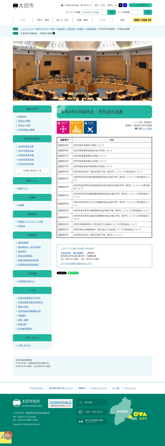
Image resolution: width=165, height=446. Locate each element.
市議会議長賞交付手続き (29, 298)
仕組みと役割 (24, 125)
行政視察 (32, 273)
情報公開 (22, 324)
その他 (32, 290)
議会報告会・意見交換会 (29, 247)
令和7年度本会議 (26, 151)
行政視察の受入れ (26, 281)
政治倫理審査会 (25, 329)
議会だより (32, 180)
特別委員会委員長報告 (28, 265)
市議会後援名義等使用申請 (30, 302)
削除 (53, 33)
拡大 (103, 5)
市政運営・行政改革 (66, 29)
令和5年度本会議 (26, 159)
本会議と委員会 (32, 138)
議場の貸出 (23, 307)
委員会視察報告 (25, 256)
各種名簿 (22, 116)
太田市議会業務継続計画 (29, 311)
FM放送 (21, 226)
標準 (96, 5)
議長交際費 (23, 243)
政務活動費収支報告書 (28, 260)
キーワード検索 (73, 12)
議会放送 (32, 214)
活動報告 (32, 235)
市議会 (80, 29)
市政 (52, 29)
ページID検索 (123, 12)
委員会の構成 (24, 121)
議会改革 (22, 251)
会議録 (32, 197)
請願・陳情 (23, 320)
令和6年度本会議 (26, 155)
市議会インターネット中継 (30, 222)
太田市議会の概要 (26, 130)
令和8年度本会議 (26, 146)
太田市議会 (91, 29)
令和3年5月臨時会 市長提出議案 (36, 33)
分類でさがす (41, 29)
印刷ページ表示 (145, 128)
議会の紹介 (32, 109)
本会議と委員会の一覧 (32, 171)
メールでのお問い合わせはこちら (76, 263)
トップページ (27, 29)
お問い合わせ (32, 337)
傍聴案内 (22, 315)
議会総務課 (78, 253)
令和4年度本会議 (26, 164)
